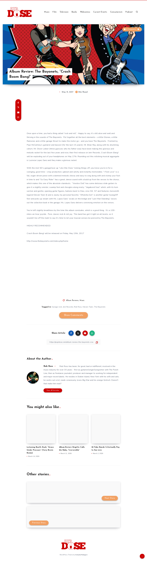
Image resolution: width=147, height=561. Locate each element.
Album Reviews (72, 300)
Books (74, 12)
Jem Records (68, 307)
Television (64, 12)
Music (46, 12)
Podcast (129, 12)
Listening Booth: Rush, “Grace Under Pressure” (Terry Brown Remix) (40, 450)
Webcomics (85, 12)
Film (54, 12)
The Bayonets (99, 307)
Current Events (100, 12)
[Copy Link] (73, 342)
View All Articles (53, 390)
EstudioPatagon (81, 555)
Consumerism (116, 12)
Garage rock (57, 307)
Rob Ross (78, 307)
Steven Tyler (88, 307)
